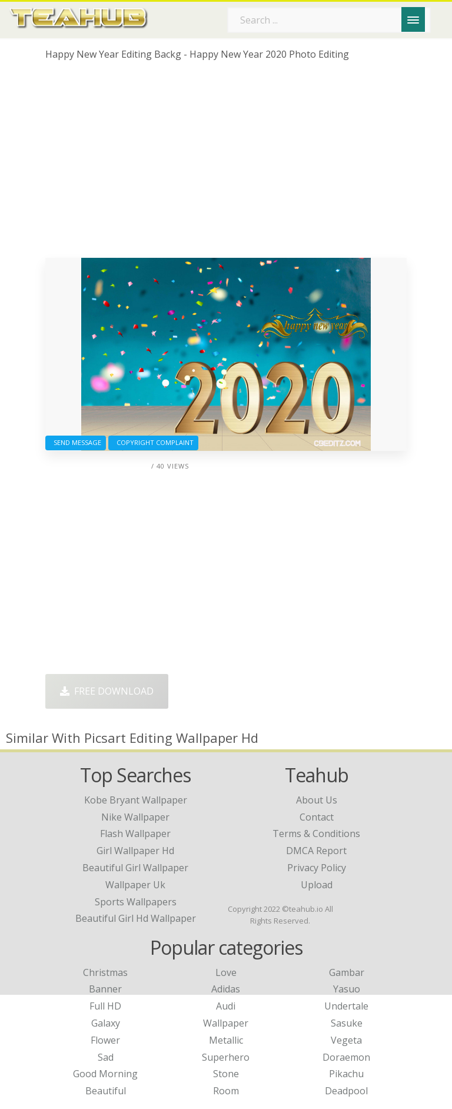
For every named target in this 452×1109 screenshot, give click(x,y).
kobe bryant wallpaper (135, 799)
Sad (106, 1057)
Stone (226, 1073)
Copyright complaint (153, 442)
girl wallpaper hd (135, 850)
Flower (105, 1040)
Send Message (75, 442)
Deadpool (346, 1090)
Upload (317, 884)
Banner (105, 988)
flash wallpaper (135, 833)
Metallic (226, 1040)
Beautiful (105, 1090)
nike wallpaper (135, 817)
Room (226, 1090)
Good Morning (105, 1073)
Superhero (226, 1057)
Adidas (225, 988)
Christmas (105, 972)
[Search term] (329, 20)
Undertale (346, 1006)
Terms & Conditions (316, 833)
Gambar (346, 972)
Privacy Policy (316, 867)
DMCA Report (316, 850)
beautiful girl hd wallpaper (135, 918)
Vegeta (346, 1040)
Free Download (107, 691)
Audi (225, 1006)
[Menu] (413, 19)
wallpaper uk (135, 884)
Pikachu (346, 1073)
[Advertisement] (226, 163)
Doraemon (346, 1057)
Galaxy (105, 1023)
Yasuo (346, 988)
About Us (316, 799)
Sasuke (347, 1023)
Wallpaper (225, 1023)
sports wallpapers (136, 901)
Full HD (105, 1006)
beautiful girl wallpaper (135, 867)
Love (226, 972)
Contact (317, 817)
